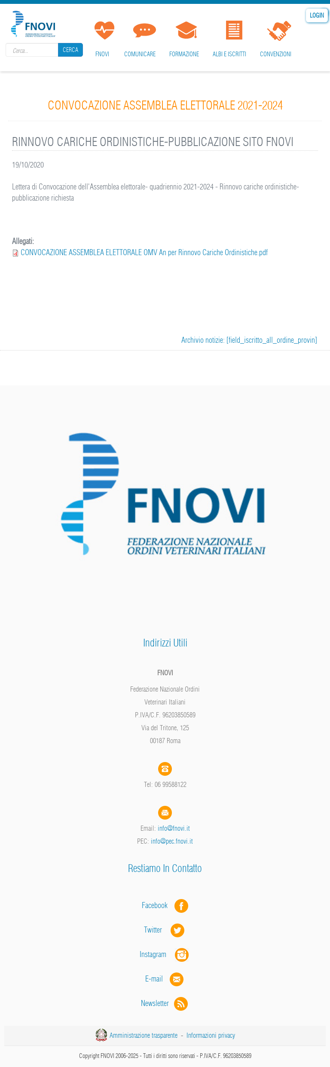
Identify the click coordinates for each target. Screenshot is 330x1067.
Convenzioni (275, 54)
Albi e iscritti (229, 54)
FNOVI (102, 54)
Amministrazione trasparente (143, 1035)
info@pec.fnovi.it (172, 841)
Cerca (70, 50)
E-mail (154, 979)
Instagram (165, 954)
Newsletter (165, 1003)
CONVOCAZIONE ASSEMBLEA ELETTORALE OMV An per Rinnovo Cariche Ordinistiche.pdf (144, 252)
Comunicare (140, 54)
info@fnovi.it (174, 828)
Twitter (165, 930)
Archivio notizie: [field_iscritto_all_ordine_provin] (249, 340)
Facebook (157, 905)
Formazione (184, 54)
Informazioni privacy (210, 1035)
